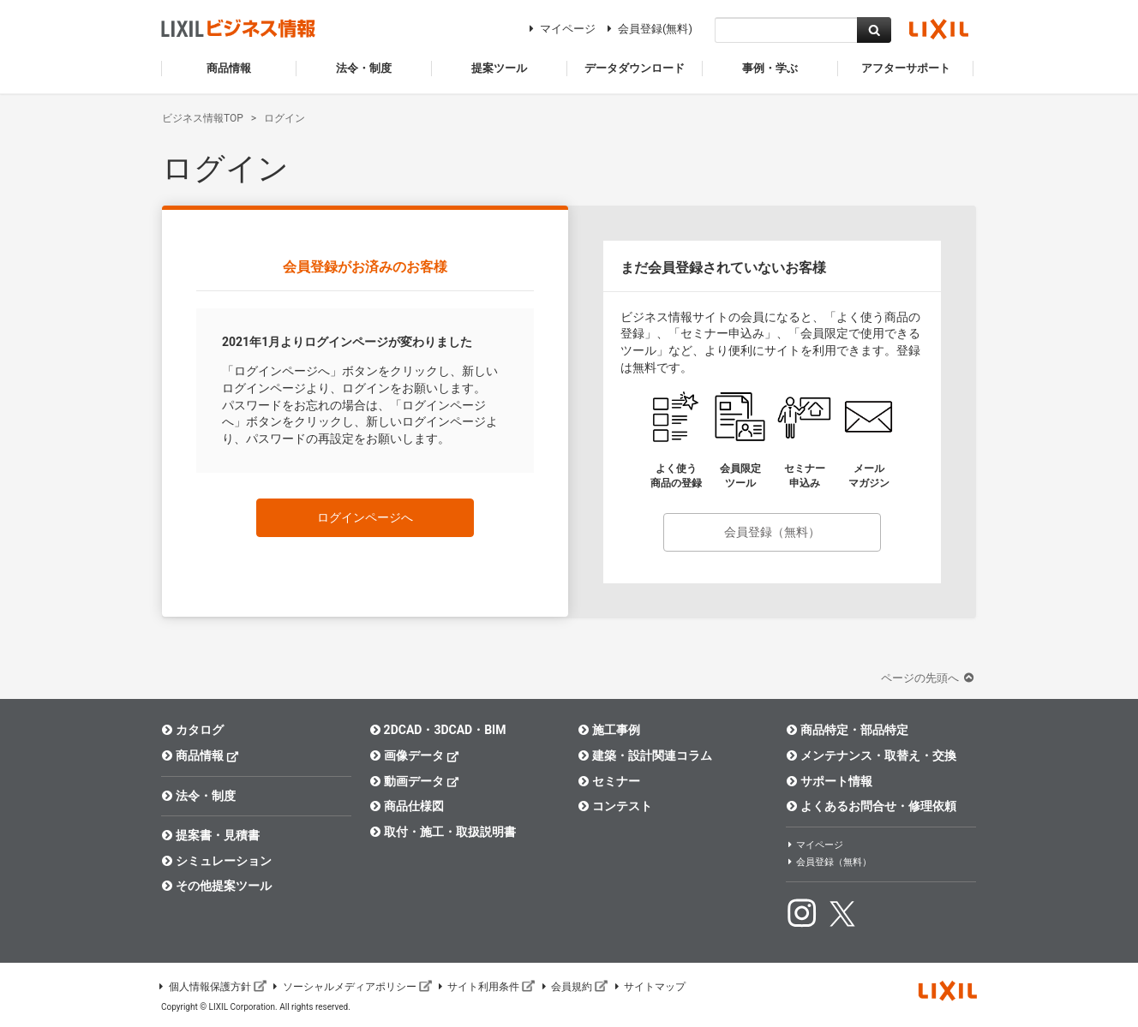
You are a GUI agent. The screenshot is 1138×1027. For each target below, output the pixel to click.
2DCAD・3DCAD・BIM (437, 730)
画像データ (414, 755)
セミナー (609, 781)
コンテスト (615, 806)
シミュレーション (216, 861)
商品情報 (200, 755)
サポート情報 (829, 781)
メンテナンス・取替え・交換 (871, 755)
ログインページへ (365, 517)
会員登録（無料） (772, 532)
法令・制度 (198, 796)
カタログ (192, 730)
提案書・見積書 (210, 835)
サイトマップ (649, 987)
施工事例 (609, 730)
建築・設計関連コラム (645, 755)
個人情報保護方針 (212, 987)
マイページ (560, 28)
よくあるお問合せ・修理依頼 (871, 806)
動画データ (414, 780)
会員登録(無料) (647, 28)
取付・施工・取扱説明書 (442, 832)
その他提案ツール (216, 886)
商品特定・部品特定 (847, 730)
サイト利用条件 (486, 987)
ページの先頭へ (929, 678)
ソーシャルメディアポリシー (351, 987)
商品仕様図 (406, 806)
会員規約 (573, 987)
